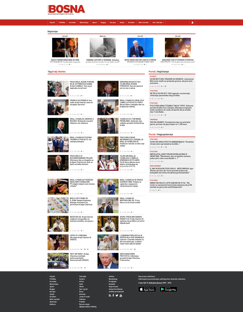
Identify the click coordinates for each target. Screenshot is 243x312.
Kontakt (112, 284)
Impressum (113, 287)
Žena (81, 292)
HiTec (81, 281)
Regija (103, 22)
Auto (81, 284)
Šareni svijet (84, 304)
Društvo (131, 22)
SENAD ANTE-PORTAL (88, 307)
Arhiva (111, 276)
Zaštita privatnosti (116, 292)
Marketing (113, 279)
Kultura (53, 304)
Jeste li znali (84, 297)
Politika (62, 22)
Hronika (72, 22)
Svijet (122, 22)
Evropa (113, 22)
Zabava (82, 299)
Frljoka (82, 302)
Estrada (82, 294)
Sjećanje (53, 302)
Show (81, 287)
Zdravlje (82, 276)
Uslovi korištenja (116, 289)
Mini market (143, 22)
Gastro (82, 279)
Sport (94, 22)
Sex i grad (83, 289)
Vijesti (52, 22)
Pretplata (112, 281)
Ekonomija (84, 22)
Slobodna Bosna (155, 283)
